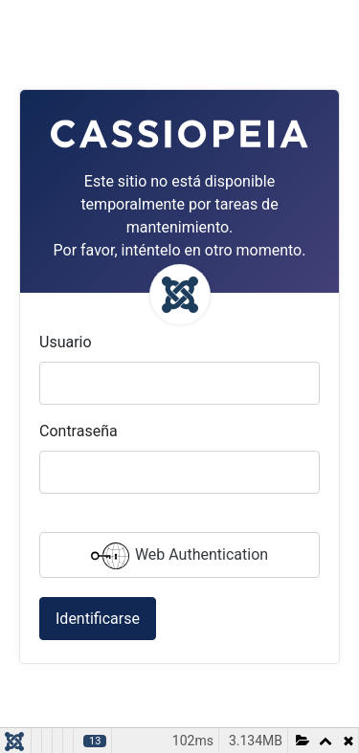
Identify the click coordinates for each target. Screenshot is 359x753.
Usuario (65, 342)
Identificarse (98, 618)
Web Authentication (179, 556)
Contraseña (78, 431)
